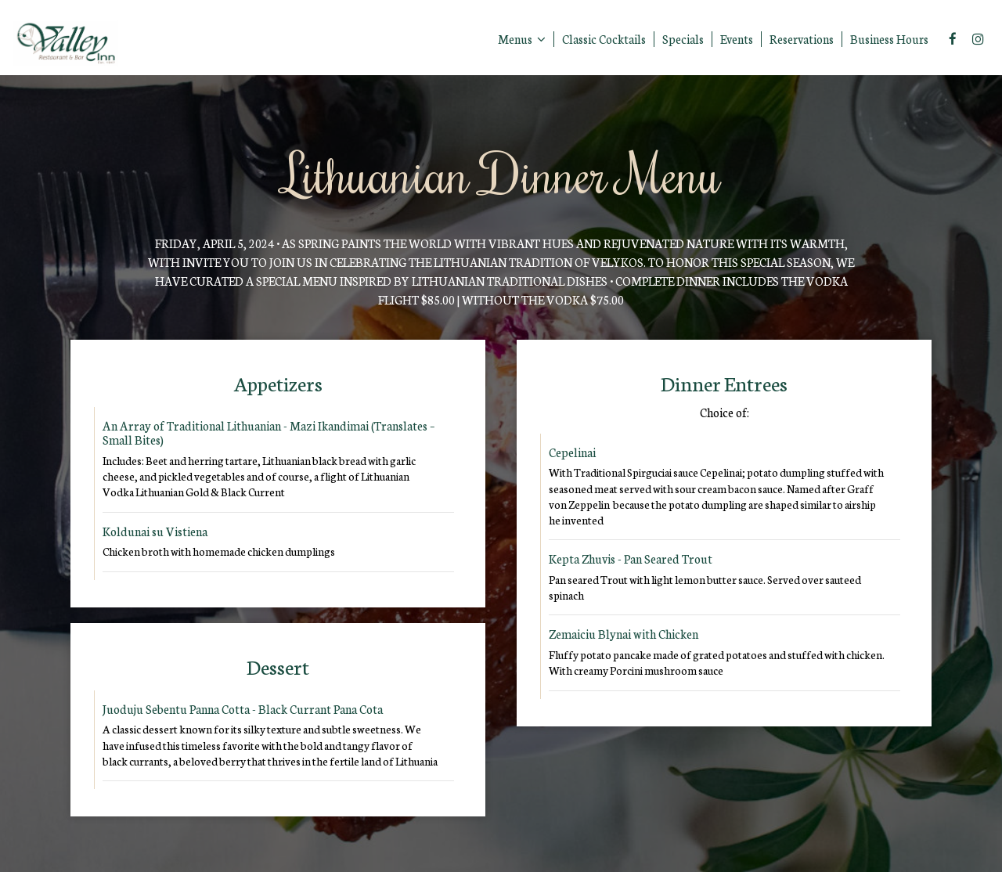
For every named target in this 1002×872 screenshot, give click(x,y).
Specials (683, 39)
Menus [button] (522, 39)
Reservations (802, 39)
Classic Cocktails (604, 39)
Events (736, 39)
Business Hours (889, 39)
